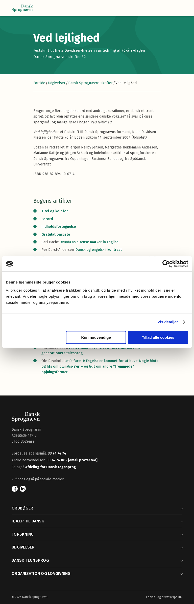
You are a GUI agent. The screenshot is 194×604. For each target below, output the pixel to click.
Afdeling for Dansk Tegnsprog (50, 467)
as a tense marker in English (89, 242)
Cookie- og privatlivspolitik (164, 597)
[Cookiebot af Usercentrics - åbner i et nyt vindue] (166, 264)
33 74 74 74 (57, 453)
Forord (47, 219)
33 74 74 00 (56, 460)
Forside (39, 83)
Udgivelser (56, 83)
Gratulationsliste (55, 234)
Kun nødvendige (96, 337)
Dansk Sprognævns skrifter (90, 83)
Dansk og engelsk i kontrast (99, 250)
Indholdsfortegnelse (59, 226)
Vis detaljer (168, 322)
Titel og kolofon (54, 211)
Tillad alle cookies (158, 337)
